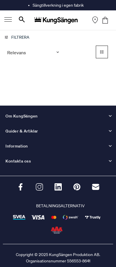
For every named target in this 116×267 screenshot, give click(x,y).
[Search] (21, 20)
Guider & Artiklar (21, 131)
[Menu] (8, 20)
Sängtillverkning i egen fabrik (58, 5)
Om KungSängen (21, 116)
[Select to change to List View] (102, 52)
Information (16, 146)
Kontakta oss (18, 161)
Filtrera (16, 37)
